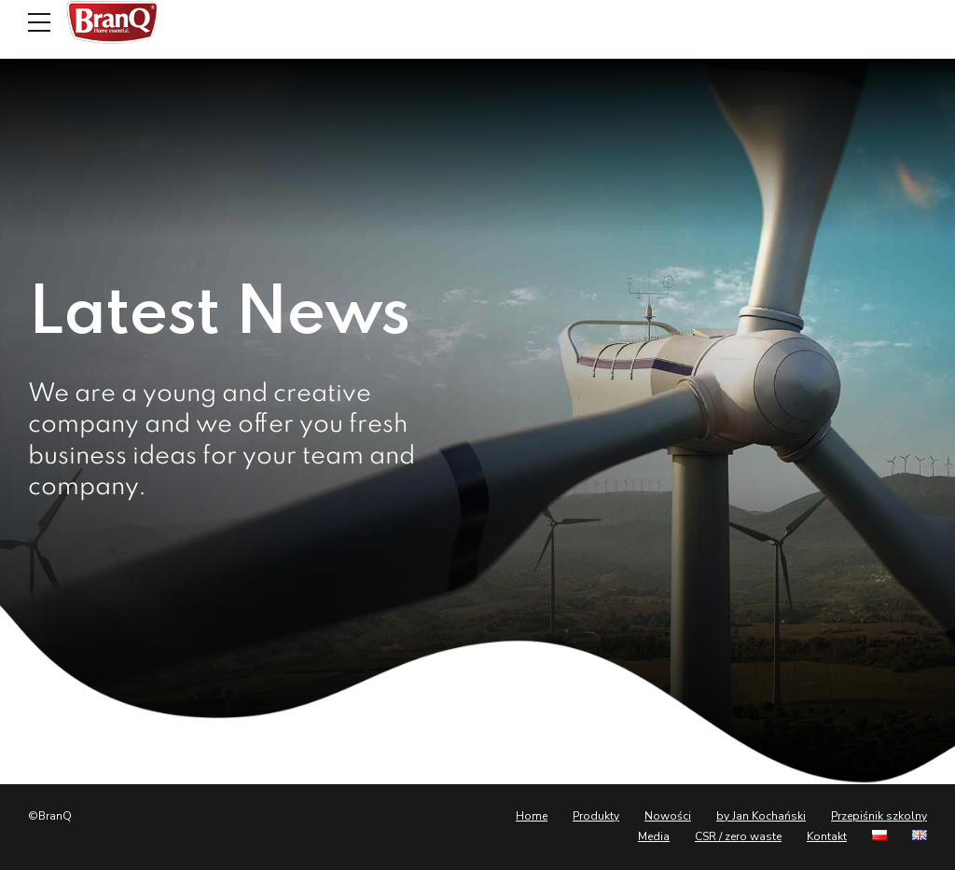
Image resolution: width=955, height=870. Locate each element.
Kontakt (827, 836)
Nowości (667, 815)
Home (531, 815)
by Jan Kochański (761, 815)
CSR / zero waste (738, 836)
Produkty (596, 815)
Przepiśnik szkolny (879, 815)
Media (654, 836)
